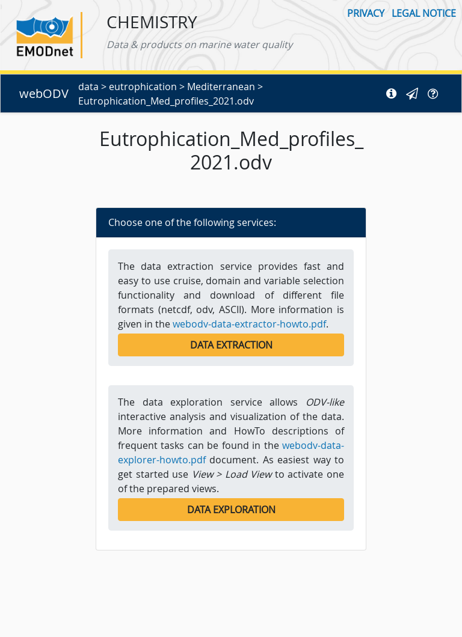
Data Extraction (231, 345)
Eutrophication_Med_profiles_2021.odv (166, 101)
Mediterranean (221, 86)
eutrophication (143, 86)
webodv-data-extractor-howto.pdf (249, 324)
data (88, 86)
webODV (44, 93)
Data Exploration (231, 509)
